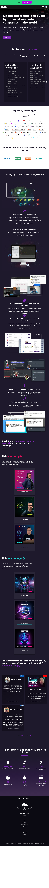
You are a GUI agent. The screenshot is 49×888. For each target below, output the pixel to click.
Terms (24, 834)
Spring (5, 132)
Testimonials (24, 826)
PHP (42, 135)
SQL (34, 129)
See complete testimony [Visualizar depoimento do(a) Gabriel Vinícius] (13, 728)
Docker (7, 129)
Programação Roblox (10, 135)
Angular (25, 121)
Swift (29, 129)
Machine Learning (33, 135)
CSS (16, 126)
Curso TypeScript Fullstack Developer (14, 77)
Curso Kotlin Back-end (11, 90)
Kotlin (13, 124)
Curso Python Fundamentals (12, 75)
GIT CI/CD (41, 129)
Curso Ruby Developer (11, 83)
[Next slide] (46, 82)
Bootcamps (24, 818)
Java (11, 132)
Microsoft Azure (24, 126)
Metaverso (13, 121)
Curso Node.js (9, 99)
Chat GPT (33, 124)
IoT (36, 132)
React (35, 138)
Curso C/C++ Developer (11, 88)
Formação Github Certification (12, 98)
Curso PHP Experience (11, 79)
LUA (25, 135)
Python (6, 124)
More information (24, 798)
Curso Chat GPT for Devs (11, 94)
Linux (20, 135)
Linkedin (22, 675)
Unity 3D (41, 126)
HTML (17, 132)
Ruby (23, 132)
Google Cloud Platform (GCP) (18, 129)
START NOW (24, 491)
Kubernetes (43, 132)
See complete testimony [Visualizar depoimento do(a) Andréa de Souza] (36, 701)
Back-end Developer (11, 66)
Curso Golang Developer (11, 81)
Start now (7, 37)
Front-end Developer (35, 66)
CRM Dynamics (9, 126)
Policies (24, 836)
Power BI (15, 138)
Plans (24, 815)
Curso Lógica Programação (12, 96)
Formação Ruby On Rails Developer (14, 92)
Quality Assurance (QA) (25, 138)
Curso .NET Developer (11, 73)
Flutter (32, 121)
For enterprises (24, 824)
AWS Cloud (41, 124)
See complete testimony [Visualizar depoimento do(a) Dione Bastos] (13, 701)
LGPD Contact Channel (24, 839)
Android (5, 121)
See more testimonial (24, 735)
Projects (24, 820)
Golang (19, 124)
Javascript (29, 132)
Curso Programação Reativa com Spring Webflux (15, 85)
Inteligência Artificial (41, 121)
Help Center (24, 832)
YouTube (45, 675)
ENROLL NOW (27, 2)
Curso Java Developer (10, 71)
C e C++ (26, 124)
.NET (19, 121)
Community (24, 822)
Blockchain (34, 126)
